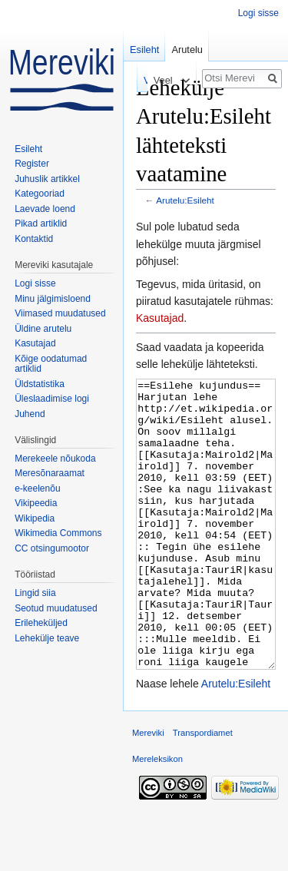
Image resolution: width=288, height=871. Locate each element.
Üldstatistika (40, 384)
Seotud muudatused (56, 608)
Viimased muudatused (60, 313)
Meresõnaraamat (49, 473)
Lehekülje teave (47, 638)
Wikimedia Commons (58, 533)
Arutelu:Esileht (185, 200)
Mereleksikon (157, 816)
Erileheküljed (41, 623)
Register (32, 163)
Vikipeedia (36, 503)
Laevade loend (45, 209)
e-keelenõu (37, 488)
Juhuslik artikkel (47, 179)
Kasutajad (160, 318)
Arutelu (187, 49)
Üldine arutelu (43, 328)
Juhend (30, 414)
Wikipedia (35, 518)
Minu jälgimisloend (53, 298)
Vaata (126, 80)
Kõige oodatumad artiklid (51, 364)
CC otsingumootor (52, 548)
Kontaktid (34, 238)
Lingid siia (35, 593)
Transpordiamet (203, 790)
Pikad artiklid (41, 223)
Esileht (144, 49)
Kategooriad (40, 193)
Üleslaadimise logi (52, 398)
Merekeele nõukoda (55, 458)
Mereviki (148, 790)
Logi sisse (258, 13)
